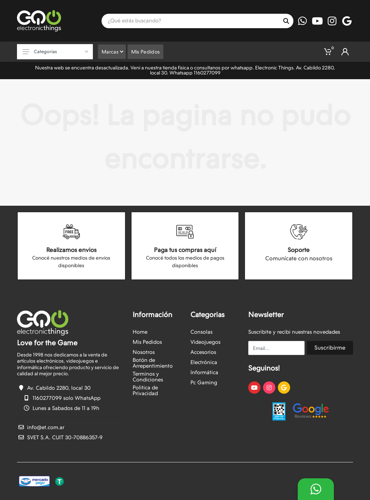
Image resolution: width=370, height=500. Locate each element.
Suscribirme (329, 347)
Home (140, 332)
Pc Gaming (203, 382)
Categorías (55, 51)
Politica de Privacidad (145, 390)
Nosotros (144, 352)
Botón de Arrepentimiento (153, 363)
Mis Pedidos (147, 342)
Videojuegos (205, 342)
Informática (204, 372)
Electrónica (203, 362)
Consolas (201, 332)
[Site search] (190, 21)
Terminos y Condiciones (148, 377)
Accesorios (203, 352)
